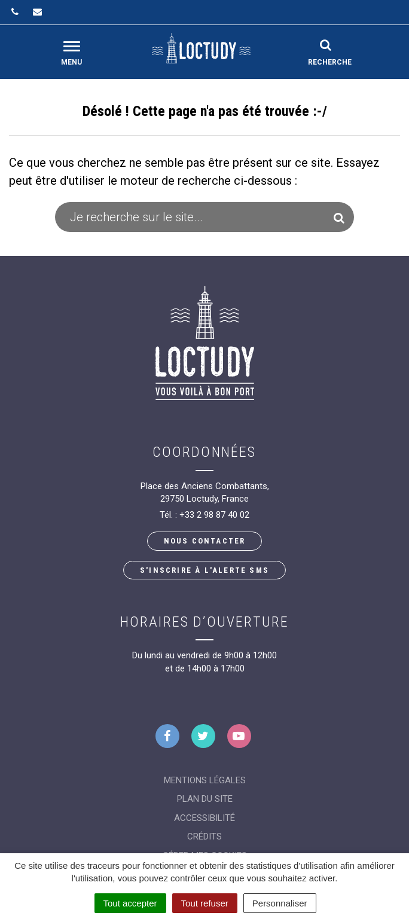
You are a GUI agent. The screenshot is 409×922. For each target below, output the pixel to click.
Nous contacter (205, 540)
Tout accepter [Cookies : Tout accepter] (130, 903)
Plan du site (205, 798)
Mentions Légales (205, 780)
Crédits (204, 836)
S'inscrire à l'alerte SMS (204, 570)
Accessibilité (204, 818)
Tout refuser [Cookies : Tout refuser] (204, 903)
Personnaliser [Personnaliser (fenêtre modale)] (279, 903)
